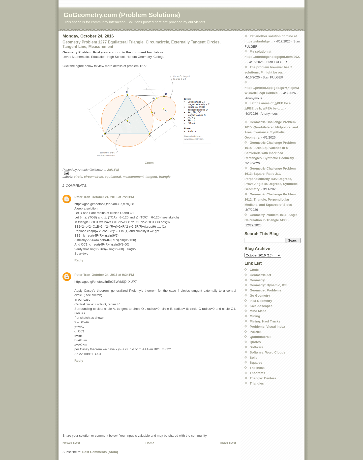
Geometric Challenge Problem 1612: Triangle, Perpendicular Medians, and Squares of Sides (270, 199)
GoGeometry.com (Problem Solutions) (121, 15)
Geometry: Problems (265, 290)
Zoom (149, 163)
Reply (78, 260)
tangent (151, 176)
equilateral (113, 176)
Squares (256, 362)
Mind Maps (258, 311)
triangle (165, 176)
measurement (133, 176)
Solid (254, 357)
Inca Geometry (261, 301)
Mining (255, 316)
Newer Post (71, 443)
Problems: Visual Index (267, 326)
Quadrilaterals (260, 337)
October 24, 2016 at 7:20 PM (113, 197)
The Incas (257, 368)
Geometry (257, 280)
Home (149, 443)
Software (256, 347)
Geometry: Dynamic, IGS (268, 285)
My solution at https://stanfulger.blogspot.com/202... (272, 57)
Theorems (257, 373)
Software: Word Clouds (267, 352)
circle (78, 176)
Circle (254, 270)
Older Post (228, 443)
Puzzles (256, 332)
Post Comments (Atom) (100, 452)
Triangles (257, 383)
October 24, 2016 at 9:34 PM (113, 275)
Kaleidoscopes (261, 306)
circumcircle (93, 176)
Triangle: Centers (263, 378)
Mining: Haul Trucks (265, 321)
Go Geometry (260, 295)
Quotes (255, 342)
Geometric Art (260, 275)
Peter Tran (82, 197)
